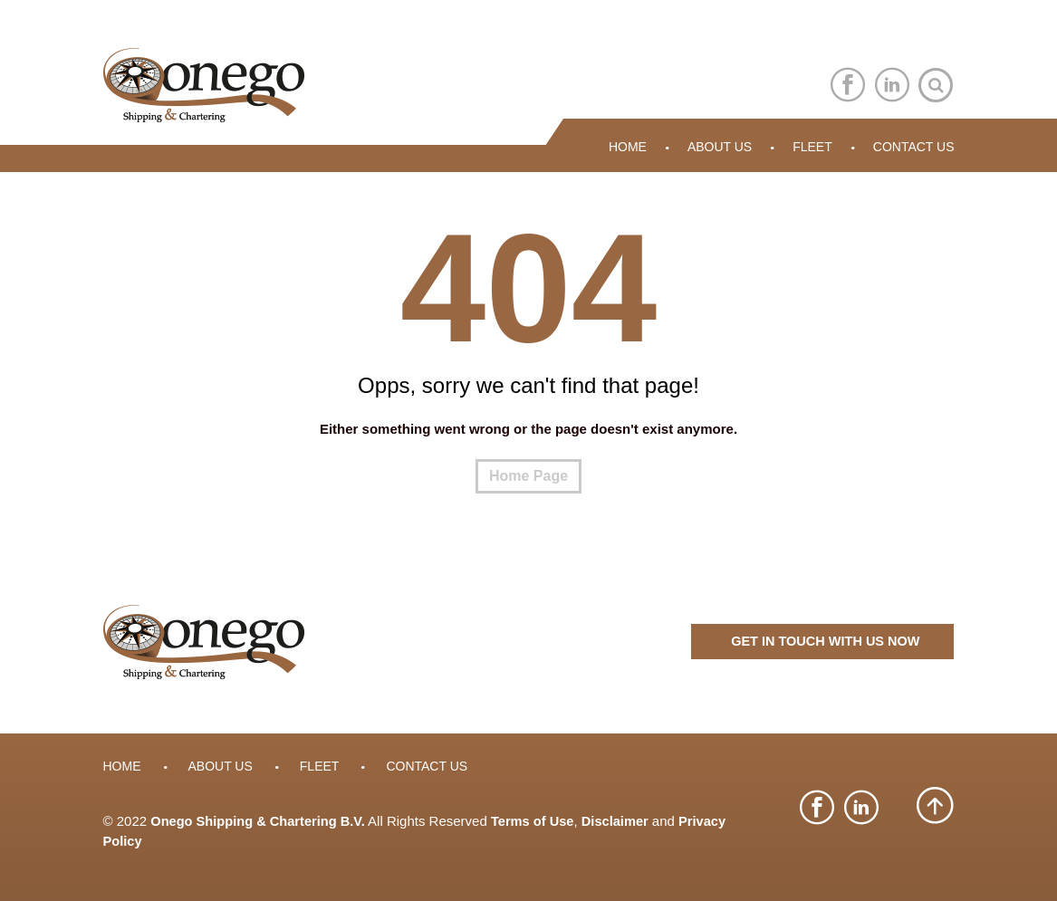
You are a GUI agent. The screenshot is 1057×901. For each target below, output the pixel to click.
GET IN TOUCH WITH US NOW (822, 643)
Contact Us (914, 147)
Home (628, 147)
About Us (719, 147)
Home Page (528, 476)
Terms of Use (538, 821)
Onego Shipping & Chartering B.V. (260, 821)
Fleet (812, 147)
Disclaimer (624, 821)
